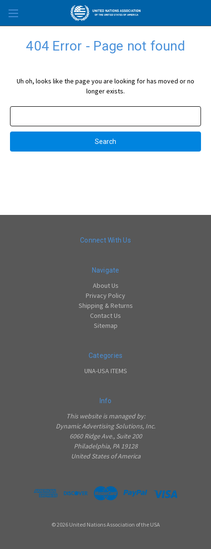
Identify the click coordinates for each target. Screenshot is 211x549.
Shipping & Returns (106, 305)
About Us (106, 285)
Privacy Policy (105, 295)
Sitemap (106, 325)
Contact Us (105, 315)
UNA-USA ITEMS (105, 370)
